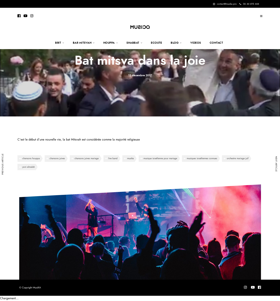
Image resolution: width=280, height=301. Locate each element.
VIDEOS (195, 43)
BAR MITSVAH (82, 43)
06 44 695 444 (249, 4)
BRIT (58, 43)
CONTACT (216, 43)
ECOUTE (156, 43)
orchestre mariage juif (237, 158)
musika (130, 158)
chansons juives (57, 158)
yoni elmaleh (28, 167)
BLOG (174, 43)
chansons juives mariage (87, 158)
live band (112, 158)
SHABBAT (132, 43)
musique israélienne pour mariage (160, 158)
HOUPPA (109, 43)
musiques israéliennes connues (202, 158)
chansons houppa (31, 158)
